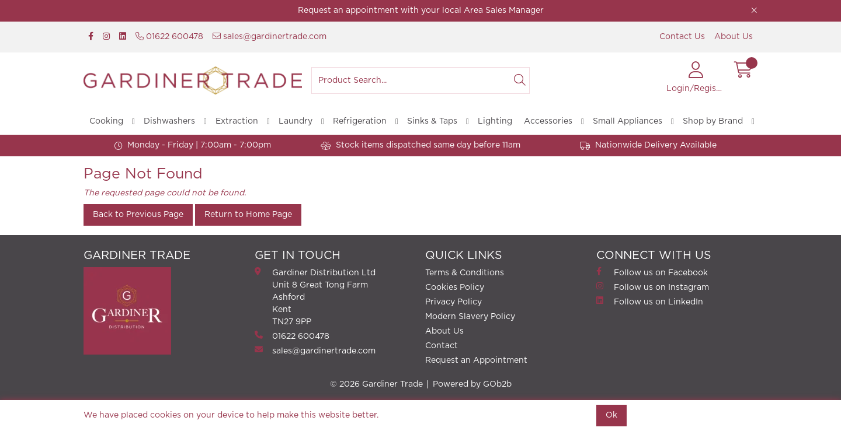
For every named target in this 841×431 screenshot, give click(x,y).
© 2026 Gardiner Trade (376, 384)
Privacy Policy (453, 302)
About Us (733, 37)
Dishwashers (169, 121)
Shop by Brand (713, 121)
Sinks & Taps (432, 121)
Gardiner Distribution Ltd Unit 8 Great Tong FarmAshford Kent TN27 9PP (315, 296)
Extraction (237, 121)
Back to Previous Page (138, 215)
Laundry (295, 121)
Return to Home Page (248, 215)
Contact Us (682, 37)
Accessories (548, 121)
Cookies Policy (454, 287)
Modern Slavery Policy (470, 317)
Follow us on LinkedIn (649, 301)
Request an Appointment (476, 360)
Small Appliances (627, 121)
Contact (441, 346)
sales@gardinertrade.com (269, 36)
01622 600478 (169, 36)
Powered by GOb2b (472, 384)
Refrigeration (360, 121)
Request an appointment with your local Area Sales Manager (421, 10)
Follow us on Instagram (652, 287)
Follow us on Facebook (652, 272)
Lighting (495, 121)
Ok (611, 415)
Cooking (106, 121)
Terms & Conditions (464, 273)
